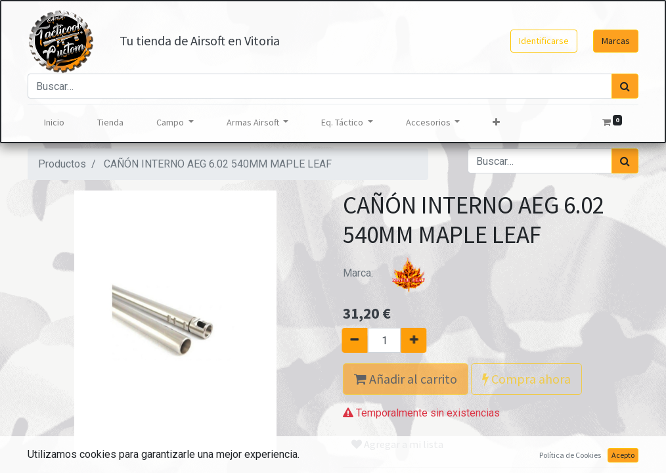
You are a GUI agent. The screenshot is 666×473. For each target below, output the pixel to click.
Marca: (392, 273)
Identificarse (544, 41)
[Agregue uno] (422, 340)
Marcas (616, 41)
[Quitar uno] (346, 340)
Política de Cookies (570, 455)
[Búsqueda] (624, 86)
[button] (496, 122)
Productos (62, 164)
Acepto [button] (622, 455)
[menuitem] (54, 122)
